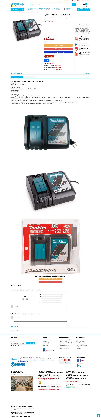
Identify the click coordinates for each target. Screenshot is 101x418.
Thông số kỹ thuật (17, 77)
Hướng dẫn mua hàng (64, 341)
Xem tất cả (87, 73)
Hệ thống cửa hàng (46, 342)
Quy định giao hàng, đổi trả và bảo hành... (66, 343)
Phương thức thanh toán (65, 345)
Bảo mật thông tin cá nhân (82, 345)
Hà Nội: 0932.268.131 (84, 9)
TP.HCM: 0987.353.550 (84, 8)
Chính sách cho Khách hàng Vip (83, 340)
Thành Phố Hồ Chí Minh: (52, 67)
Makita (87, 24)
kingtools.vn (41, 379)
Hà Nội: (48, 63)
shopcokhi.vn (49, 379)
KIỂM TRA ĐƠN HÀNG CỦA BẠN (66, 340)
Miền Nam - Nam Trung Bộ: (53, 69)
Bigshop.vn (56, 378)
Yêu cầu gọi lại (58, 52)
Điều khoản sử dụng (81, 342)
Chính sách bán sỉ (80, 341)
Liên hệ (44, 347)
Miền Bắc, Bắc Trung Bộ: (52, 65)
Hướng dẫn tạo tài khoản (64, 348)
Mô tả (25, 77)
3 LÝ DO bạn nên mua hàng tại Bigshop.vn (83, 348)
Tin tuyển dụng (45, 345)
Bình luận (32, 77)
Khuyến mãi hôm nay (64, 347)
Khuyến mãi (45, 344)
